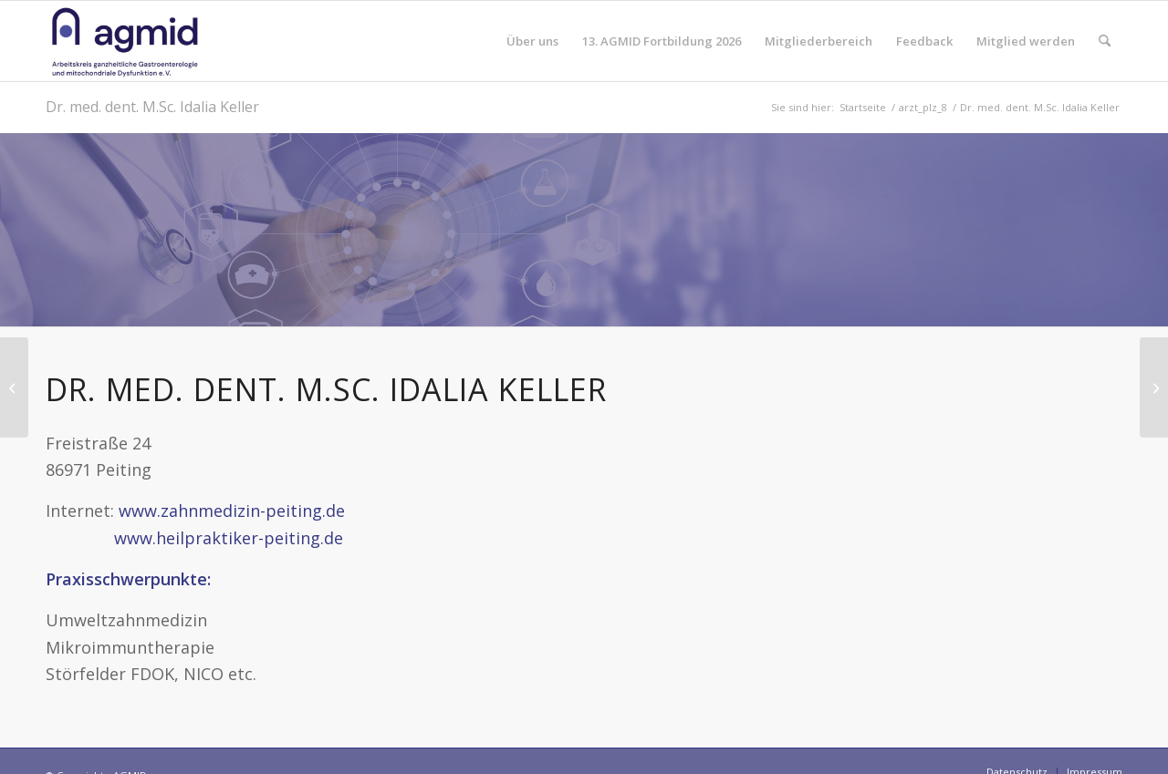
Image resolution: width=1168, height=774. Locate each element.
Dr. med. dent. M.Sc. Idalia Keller (152, 107)
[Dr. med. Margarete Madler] (1154, 387)
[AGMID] (125, 41)
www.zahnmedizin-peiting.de (232, 510)
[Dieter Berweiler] (14, 387)
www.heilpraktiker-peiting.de (194, 538)
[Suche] (1104, 41)
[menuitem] (532, 41)
